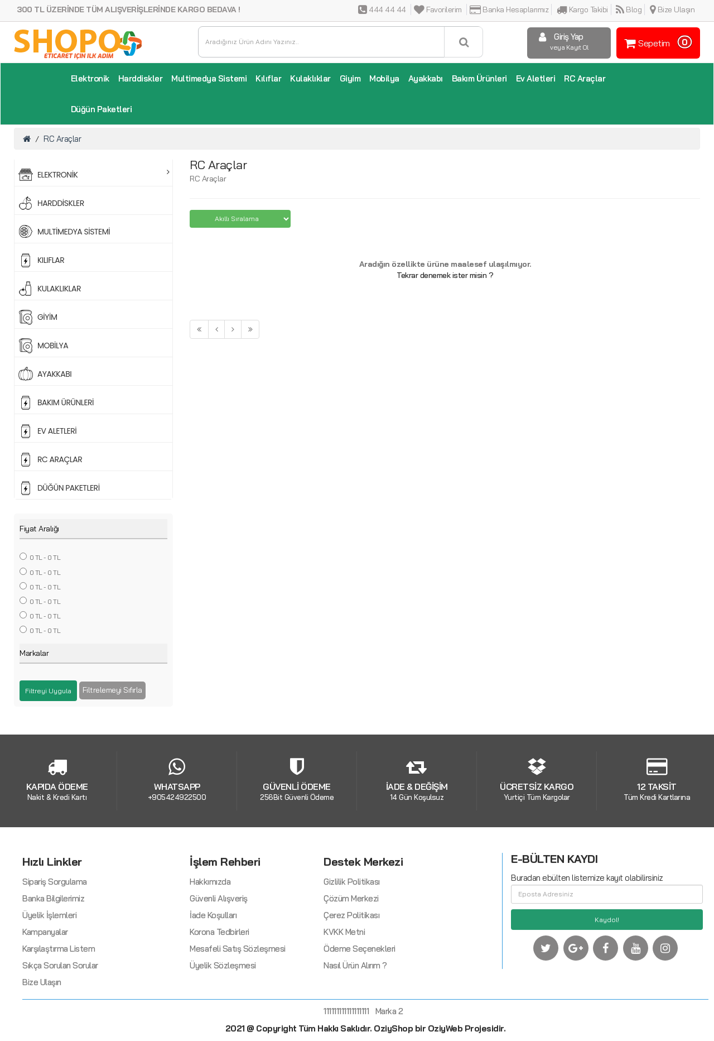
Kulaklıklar (310, 78)
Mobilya (384, 78)
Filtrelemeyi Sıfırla (112, 690)
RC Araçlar (584, 78)
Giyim (350, 78)
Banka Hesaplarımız (509, 9)
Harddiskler (140, 78)
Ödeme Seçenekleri (359, 1003)
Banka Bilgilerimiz (53, 953)
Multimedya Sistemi (209, 78)
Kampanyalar (45, 986)
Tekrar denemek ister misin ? (445, 275)
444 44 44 (382, 9)
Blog (628, 9)
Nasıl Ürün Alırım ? (355, 1020)
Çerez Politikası (351, 970)
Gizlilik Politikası (352, 936)
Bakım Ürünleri (479, 78)
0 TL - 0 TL (45, 557)
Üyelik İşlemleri (49, 970)
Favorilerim (438, 9)
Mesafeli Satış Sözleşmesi (238, 1003)
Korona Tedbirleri (219, 986)
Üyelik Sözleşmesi (223, 1020)
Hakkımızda (210, 936)
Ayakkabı (425, 78)
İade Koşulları (213, 970)
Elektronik (90, 78)
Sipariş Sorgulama (54, 936)
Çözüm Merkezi (351, 953)
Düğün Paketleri (101, 109)
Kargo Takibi (582, 9)
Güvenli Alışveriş (219, 953)
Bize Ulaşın (672, 9)
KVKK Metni (344, 986)
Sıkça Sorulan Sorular (60, 1020)
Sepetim (656, 42)
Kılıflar (268, 78)
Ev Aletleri (536, 78)
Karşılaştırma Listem (58, 1003)
